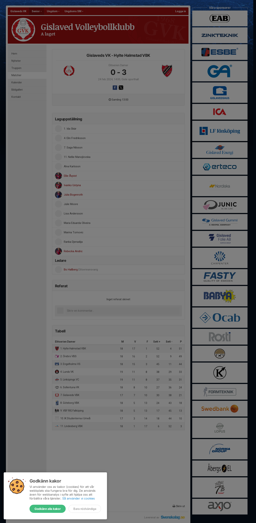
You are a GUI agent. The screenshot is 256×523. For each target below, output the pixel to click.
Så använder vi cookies (78, 498)
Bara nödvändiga (84, 509)
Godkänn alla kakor (47, 509)
